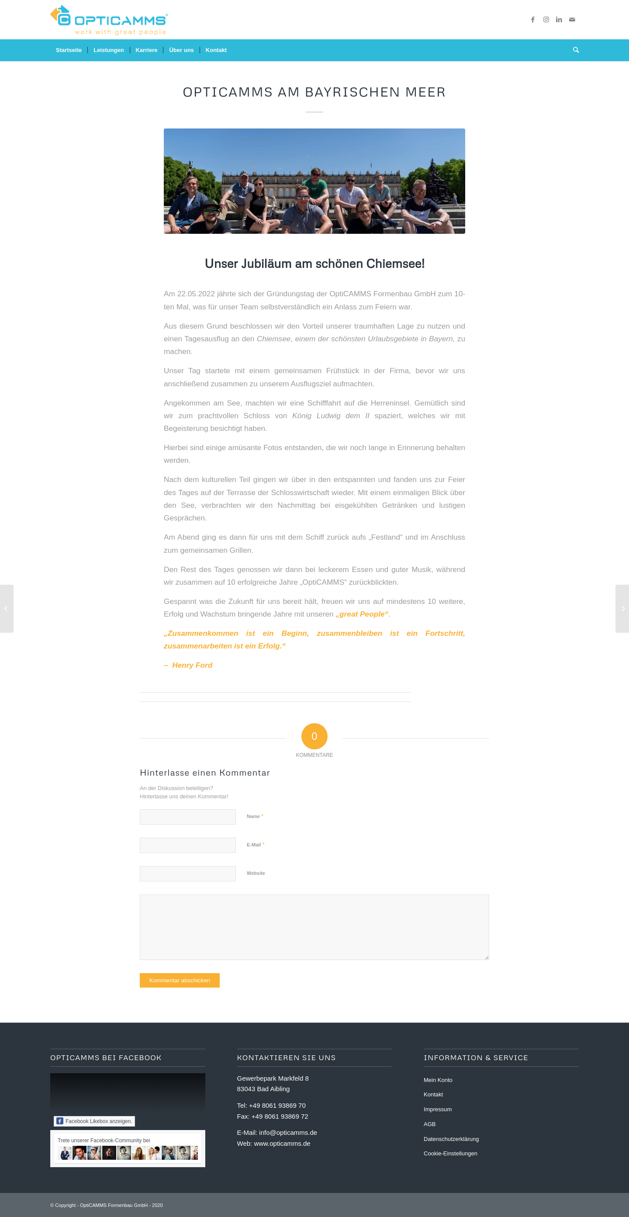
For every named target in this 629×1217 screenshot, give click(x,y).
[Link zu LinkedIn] (559, 19)
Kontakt (433, 1094)
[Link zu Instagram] (546, 19)
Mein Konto (438, 1080)
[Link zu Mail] (572, 19)
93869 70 (292, 1105)
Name (255, 816)
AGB (429, 1124)
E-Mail (256, 844)
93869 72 (294, 1116)
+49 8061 (263, 1105)
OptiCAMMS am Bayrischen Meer (314, 91)
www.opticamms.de (282, 1143)
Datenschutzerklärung (451, 1139)
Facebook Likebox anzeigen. (94, 1120)
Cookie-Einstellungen (450, 1153)
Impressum (438, 1109)
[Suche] (573, 50)
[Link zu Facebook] (532, 19)
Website (256, 873)
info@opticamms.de (288, 1132)
